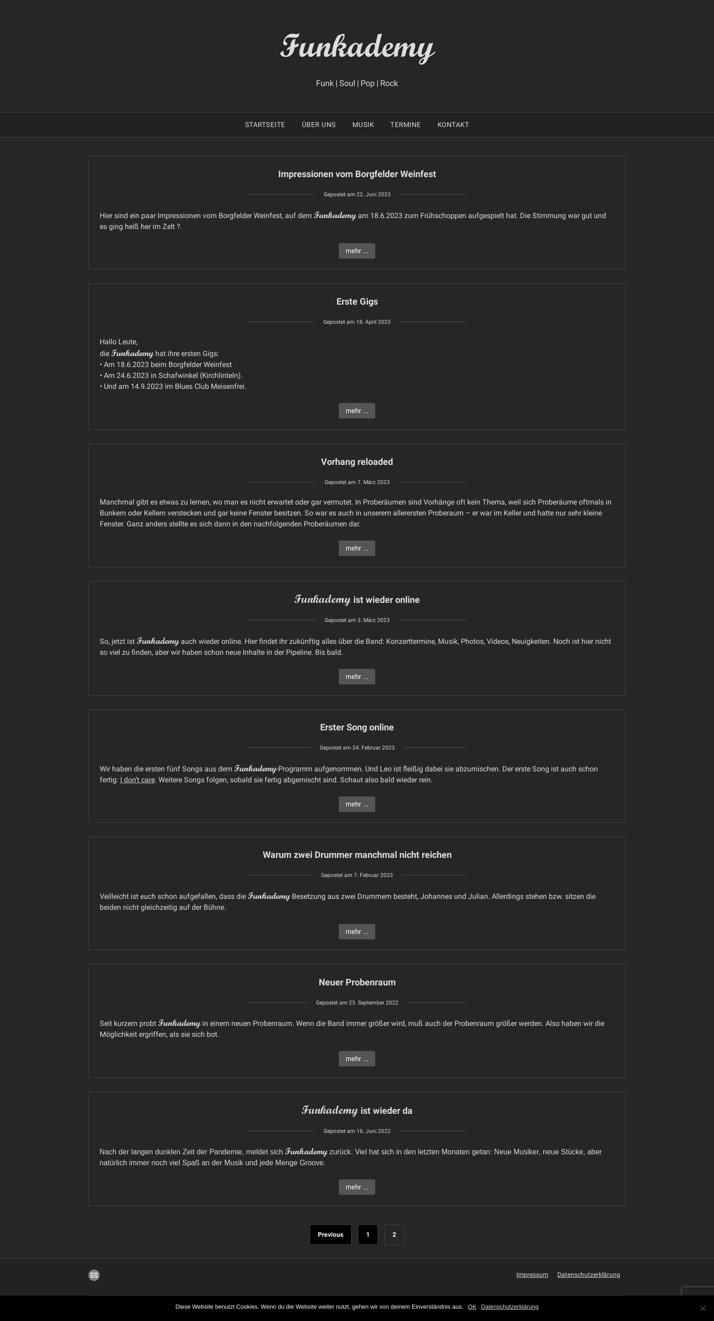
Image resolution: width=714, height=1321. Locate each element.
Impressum (532, 1274)
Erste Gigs (357, 301)
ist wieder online (357, 599)
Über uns (319, 125)
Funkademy (357, 45)
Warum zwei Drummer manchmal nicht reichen (357, 854)
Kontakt (453, 125)
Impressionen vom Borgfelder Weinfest (357, 173)
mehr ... (357, 251)
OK (472, 1306)
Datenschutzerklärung (588, 1274)
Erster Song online (357, 727)
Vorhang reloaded (357, 461)
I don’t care (137, 779)
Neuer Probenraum (357, 982)
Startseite (265, 125)
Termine (405, 125)
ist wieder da (357, 1110)
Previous (330, 1234)
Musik (363, 125)
